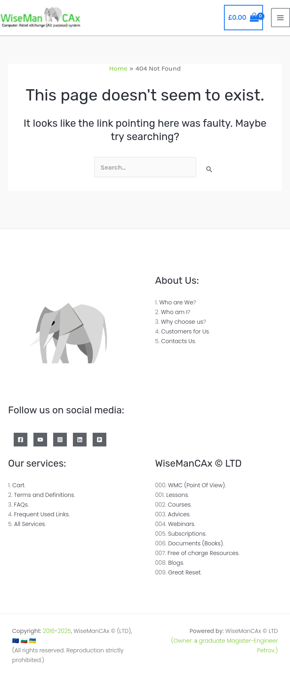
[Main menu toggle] (280, 17)
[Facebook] (20, 439)
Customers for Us (185, 331)
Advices (179, 514)
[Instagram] (60, 439)
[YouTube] (40, 439)
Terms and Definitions (44, 495)
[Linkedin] (80, 439)
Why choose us (182, 322)
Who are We (176, 302)
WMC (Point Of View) (196, 485)
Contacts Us (178, 341)
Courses (179, 505)
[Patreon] (99, 439)
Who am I (174, 312)
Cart (18, 485)
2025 (64, 631)
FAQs (21, 505)
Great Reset (184, 572)
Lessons (177, 495)
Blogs (175, 563)
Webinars (181, 524)
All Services (29, 524)
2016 (49, 631)
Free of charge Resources (203, 553)
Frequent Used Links (41, 514)
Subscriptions (186, 534)
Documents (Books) (195, 543)
